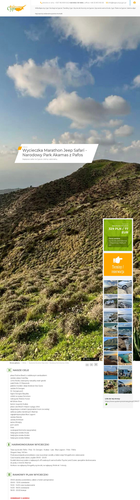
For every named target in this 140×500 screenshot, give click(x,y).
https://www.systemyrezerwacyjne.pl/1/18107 (122, 401)
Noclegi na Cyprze (55, 8)
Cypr (112, 8)
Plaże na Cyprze (120, 8)
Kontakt (59, 13)
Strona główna (15, 363)
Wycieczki (77, 8)
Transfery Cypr (68, 8)
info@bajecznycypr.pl (117, 3)
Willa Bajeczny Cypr (42, 8)
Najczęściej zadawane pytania (45, 13)
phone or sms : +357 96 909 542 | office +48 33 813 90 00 (73, 3)
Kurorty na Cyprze (87, 8)
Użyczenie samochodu (102, 8)
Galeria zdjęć (131, 8)
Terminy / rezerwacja (118, 264)
